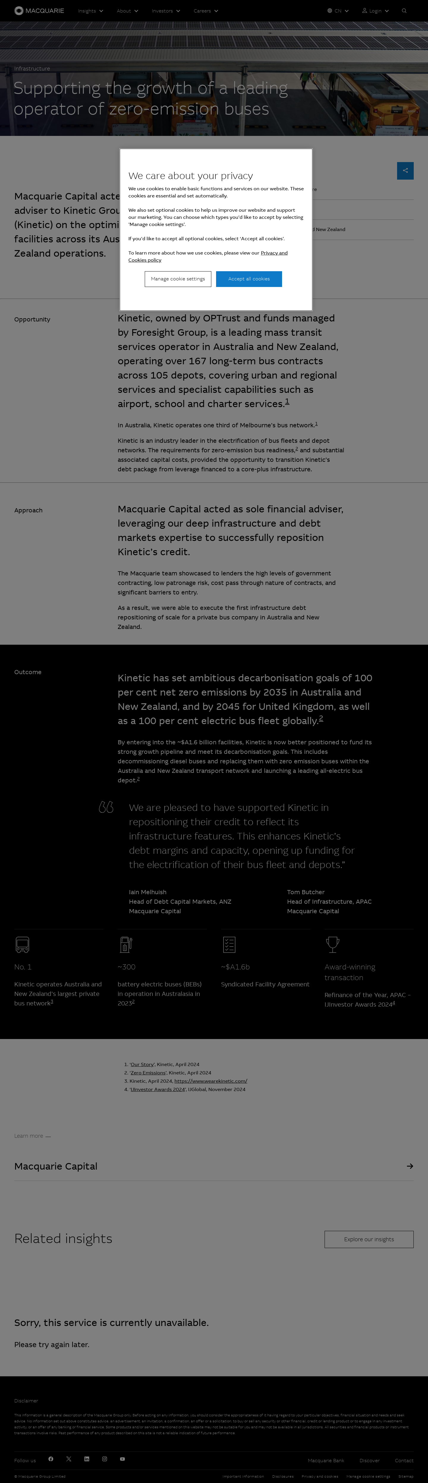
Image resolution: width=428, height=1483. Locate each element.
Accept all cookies (249, 279)
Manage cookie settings (178, 279)
